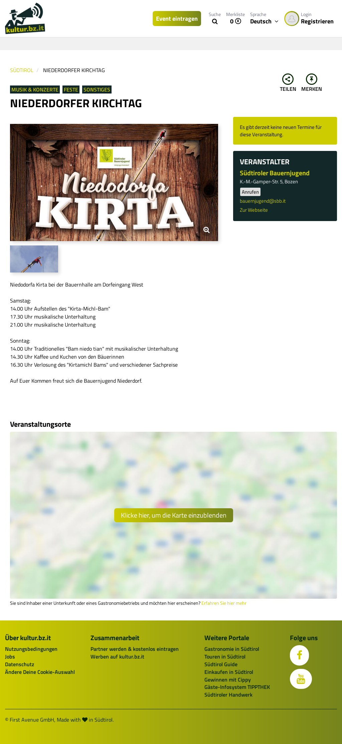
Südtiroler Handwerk (228, 695)
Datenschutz (19, 664)
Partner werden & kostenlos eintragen (135, 649)
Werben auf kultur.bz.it (117, 657)
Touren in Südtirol (224, 657)
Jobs (10, 657)
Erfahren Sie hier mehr (223, 603)
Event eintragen (177, 18)
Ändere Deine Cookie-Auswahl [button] (40, 672)
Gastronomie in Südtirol (231, 649)
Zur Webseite (254, 210)
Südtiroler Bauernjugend (275, 173)
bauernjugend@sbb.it (263, 201)
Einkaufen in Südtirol (228, 672)
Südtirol (21, 70)
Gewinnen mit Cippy (227, 680)
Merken (311, 83)
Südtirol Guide (220, 664)
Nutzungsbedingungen (31, 649)
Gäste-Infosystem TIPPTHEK (237, 687)
